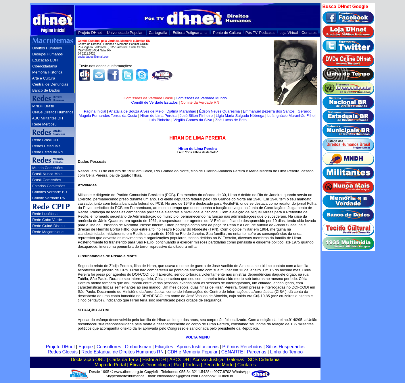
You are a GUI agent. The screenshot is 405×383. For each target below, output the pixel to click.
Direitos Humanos (47, 48)
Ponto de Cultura (227, 32)
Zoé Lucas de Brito (231, 120)
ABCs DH (179, 359)
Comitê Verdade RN (49, 198)
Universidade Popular (125, 32)
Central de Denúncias (50, 84)
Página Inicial (95, 111)
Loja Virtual (288, 32)
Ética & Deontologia (150, 364)
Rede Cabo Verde (47, 220)
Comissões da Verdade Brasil (148, 98)
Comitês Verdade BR (49, 192)
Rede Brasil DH (45, 140)
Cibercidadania (44, 66)
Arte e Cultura (43, 78)
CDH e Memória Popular (192, 351)
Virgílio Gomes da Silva (192, 120)
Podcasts (266, 32)
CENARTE (232, 351)
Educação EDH (45, 60)
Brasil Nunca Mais (47, 174)
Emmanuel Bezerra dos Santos (269, 111)
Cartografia (158, 32)
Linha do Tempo (286, 351)
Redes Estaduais (46, 146)
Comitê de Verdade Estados (154, 102)
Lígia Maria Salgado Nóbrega (240, 115)
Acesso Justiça (208, 359)
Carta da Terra (124, 359)
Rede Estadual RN (47, 152)
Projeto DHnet (90, 32)
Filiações (164, 346)
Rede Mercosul (44, 124)
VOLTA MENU (198, 337)
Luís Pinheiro (159, 120)
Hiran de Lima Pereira (158, 115)
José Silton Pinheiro (196, 115)
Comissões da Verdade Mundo (201, 98)
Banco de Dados (46, 90)
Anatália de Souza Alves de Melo (136, 111)
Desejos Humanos (47, 54)
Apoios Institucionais (197, 346)
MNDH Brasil (43, 106)
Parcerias (256, 351)
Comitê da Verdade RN (200, 102)
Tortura (192, 364)
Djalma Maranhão (181, 111)
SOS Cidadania (263, 359)
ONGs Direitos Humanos (52, 112)
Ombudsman (138, 346)
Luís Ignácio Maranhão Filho (290, 115)
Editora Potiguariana (190, 32)
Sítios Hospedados (285, 346)
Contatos (309, 32)
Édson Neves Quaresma (219, 111)
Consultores (109, 346)
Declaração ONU (88, 359)
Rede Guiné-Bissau (48, 226)
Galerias (235, 359)
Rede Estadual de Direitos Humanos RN (122, 351)
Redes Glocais (63, 351)
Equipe (85, 346)
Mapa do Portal (110, 364)
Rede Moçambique (48, 232)
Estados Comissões (48, 186)
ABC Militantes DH (47, 118)
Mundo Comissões (47, 168)
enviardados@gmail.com (94, 56)
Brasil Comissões (46, 180)
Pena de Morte (219, 364)
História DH (154, 359)
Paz (178, 364)
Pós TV (251, 32)
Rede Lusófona (44, 214)
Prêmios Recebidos (242, 346)
